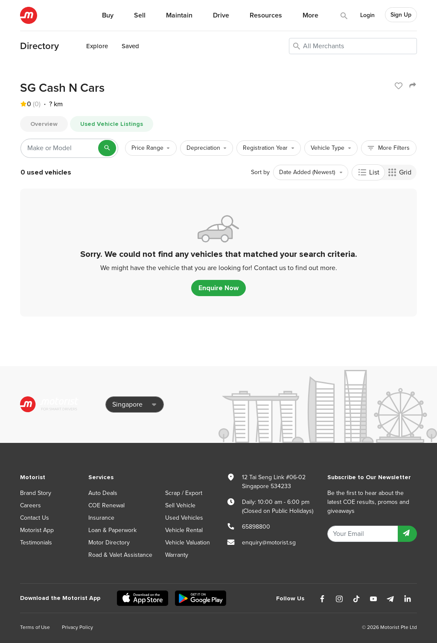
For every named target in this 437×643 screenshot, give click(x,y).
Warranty (176, 555)
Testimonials (36, 542)
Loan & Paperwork (112, 530)
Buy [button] (108, 15)
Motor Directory (109, 542)
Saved (130, 46)
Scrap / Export (183, 493)
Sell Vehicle (180, 505)
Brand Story (35, 493)
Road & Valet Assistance (120, 555)
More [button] (310, 15)
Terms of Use (35, 627)
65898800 (256, 526)
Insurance (101, 517)
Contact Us (34, 517)
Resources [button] (266, 15)
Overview (44, 124)
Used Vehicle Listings (111, 124)
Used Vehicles (184, 517)
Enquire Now (218, 288)
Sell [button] (140, 15)
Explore (97, 46)
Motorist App (37, 530)
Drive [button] (221, 15)
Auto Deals (102, 493)
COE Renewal (106, 505)
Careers (30, 505)
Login (367, 15)
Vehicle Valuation (187, 542)
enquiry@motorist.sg (269, 542)
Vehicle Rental (184, 530)
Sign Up (400, 14)
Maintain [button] (179, 15)
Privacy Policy (77, 627)
